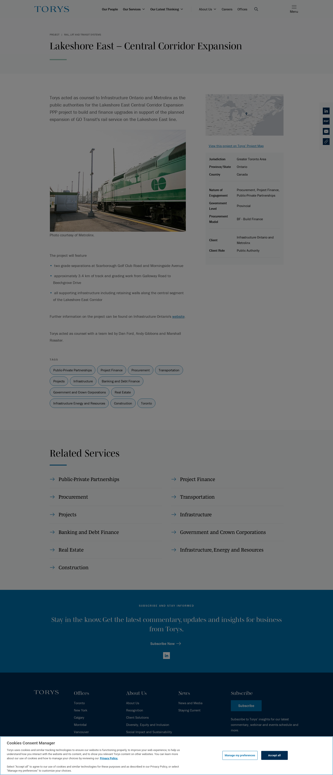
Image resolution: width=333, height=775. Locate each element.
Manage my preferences (240, 755)
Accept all (274, 755)
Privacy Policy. (109, 758)
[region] (166, 755)
